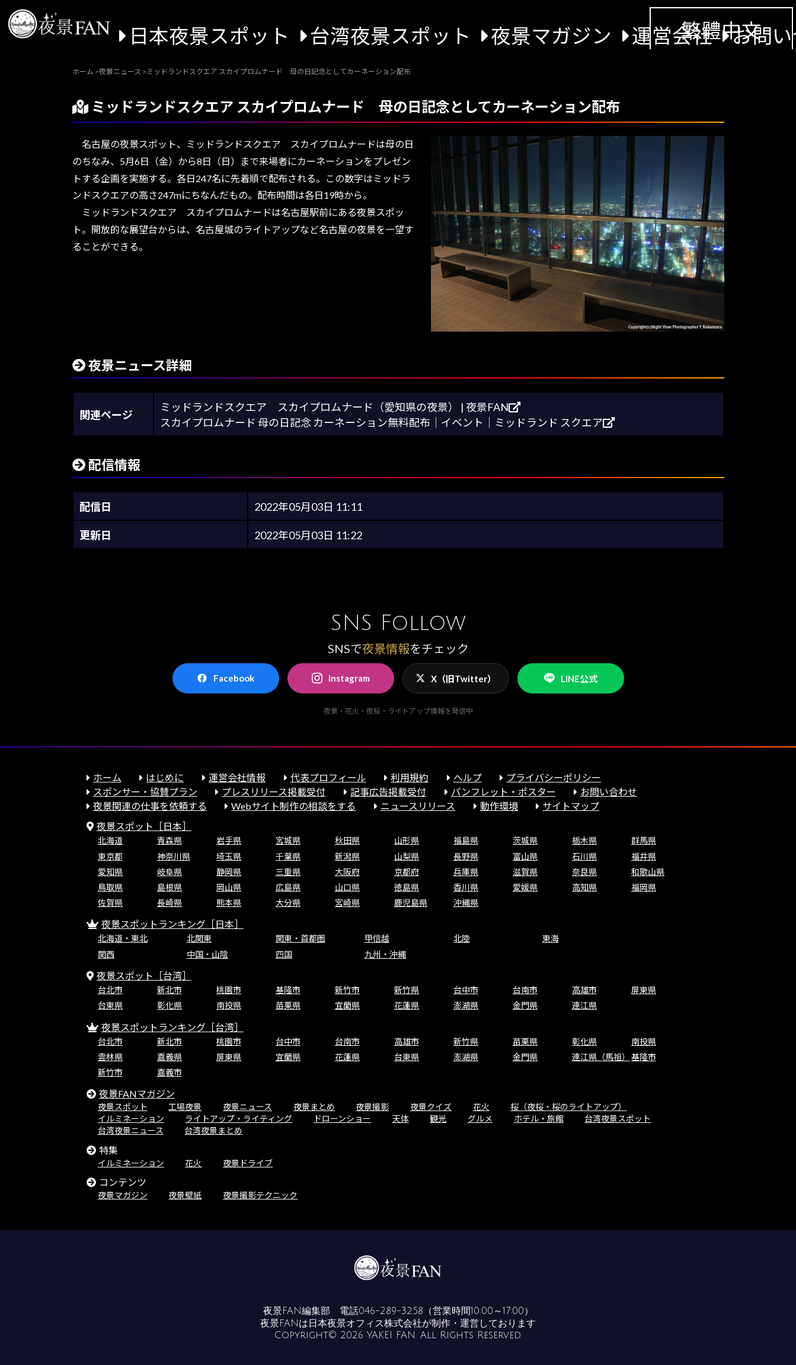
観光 (438, 1118)
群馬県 (643, 840)
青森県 (169, 840)
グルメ (480, 1118)
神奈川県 (173, 856)
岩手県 (228, 840)
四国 (284, 954)
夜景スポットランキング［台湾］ (172, 1027)
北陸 (461, 938)
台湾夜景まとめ (213, 1130)
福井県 (643, 856)
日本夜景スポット (209, 35)
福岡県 (643, 887)
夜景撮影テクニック (260, 1195)
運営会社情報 (237, 777)
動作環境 (499, 806)
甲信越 (377, 938)
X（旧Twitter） (455, 678)
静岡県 (228, 872)
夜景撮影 (372, 1107)
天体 (400, 1118)
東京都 (110, 856)
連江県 (584, 1005)
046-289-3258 (391, 1311)
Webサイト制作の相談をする (293, 806)
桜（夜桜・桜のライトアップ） (568, 1107)
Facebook (225, 678)
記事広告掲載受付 (388, 791)
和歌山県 (647, 872)
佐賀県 (110, 903)
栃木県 (584, 840)
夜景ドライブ (248, 1163)
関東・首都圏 (300, 938)
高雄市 (584, 990)
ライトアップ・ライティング (238, 1118)
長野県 (465, 856)
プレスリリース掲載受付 (273, 791)
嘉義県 (169, 1057)
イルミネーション (131, 1118)
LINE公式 (570, 678)
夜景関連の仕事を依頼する (150, 806)
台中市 (465, 990)
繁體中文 (721, 30)
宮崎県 (347, 903)
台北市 (110, 990)
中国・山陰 (207, 954)
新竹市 (347, 990)
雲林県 (110, 1057)
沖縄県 (465, 903)
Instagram (341, 678)
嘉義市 (169, 1072)
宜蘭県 (347, 1005)
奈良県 (584, 872)
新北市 (169, 990)
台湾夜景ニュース (131, 1130)
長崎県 (169, 903)
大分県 (288, 903)
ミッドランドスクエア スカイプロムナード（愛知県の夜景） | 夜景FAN (340, 406)
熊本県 (228, 903)
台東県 (110, 1005)
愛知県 (110, 872)
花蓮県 (406, 1005)
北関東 (199, 938)
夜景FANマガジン (137, 1093)
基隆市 (288, 990)
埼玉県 (228, 856)
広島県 (288, 887)
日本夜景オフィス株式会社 (365, 1323)
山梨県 (406, 856)
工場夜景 (185, 1107)
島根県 (169, 887)
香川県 (465, 887)
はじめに (165, 777)
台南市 (525, 990)
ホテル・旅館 (539, 1118)
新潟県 (347, 856)
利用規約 (410, 777)
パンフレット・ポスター (503, 791)
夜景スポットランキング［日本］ (172, 924)
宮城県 (288, 840)
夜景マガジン (551, 35)
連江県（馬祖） (601, 1057)
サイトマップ (570, 806)
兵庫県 (465, 872)
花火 (481, 1107)
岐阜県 (169, 872)
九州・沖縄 (385, 954)
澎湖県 (465, 1005)
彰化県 (169, 1005)
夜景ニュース (247, 1107)
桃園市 (228, 990)
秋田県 (347, 840)
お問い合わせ (608, 791)
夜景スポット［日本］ (144, 826)
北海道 (110, 840)
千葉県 (288, 856)
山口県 (347, 887)
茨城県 (525, 840)
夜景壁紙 (185, 1195)
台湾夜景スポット (390, 35)
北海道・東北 (123, 938)
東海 (550, 938)
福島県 (465, 840)
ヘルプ (467, 777)
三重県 (288, 872)
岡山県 (228, 887)
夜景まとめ (314, 1107)
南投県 (228, 1005)
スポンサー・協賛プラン (145, 791)
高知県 (584, 887)
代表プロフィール (328, 777)
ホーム (107, 777)
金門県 (525, 1005)
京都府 (406, 872)
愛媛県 (525, 887)
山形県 (406, 840)
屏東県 (643, 990)
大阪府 (347, 872)
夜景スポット (123, 1107)
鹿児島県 (410, 903)
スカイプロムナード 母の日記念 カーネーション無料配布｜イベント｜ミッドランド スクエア (387, 422)
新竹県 (406, 990)
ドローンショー (342, 1118)
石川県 (584, 856)
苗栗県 (288, 1005)
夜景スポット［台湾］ (144, 975)
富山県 (525, 856)
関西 (106, 954)
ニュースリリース (418, 806)
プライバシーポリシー (553, 777)
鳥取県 (110, 887)
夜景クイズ (431, 1107)
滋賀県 (525, 872)
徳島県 (406, 887)
